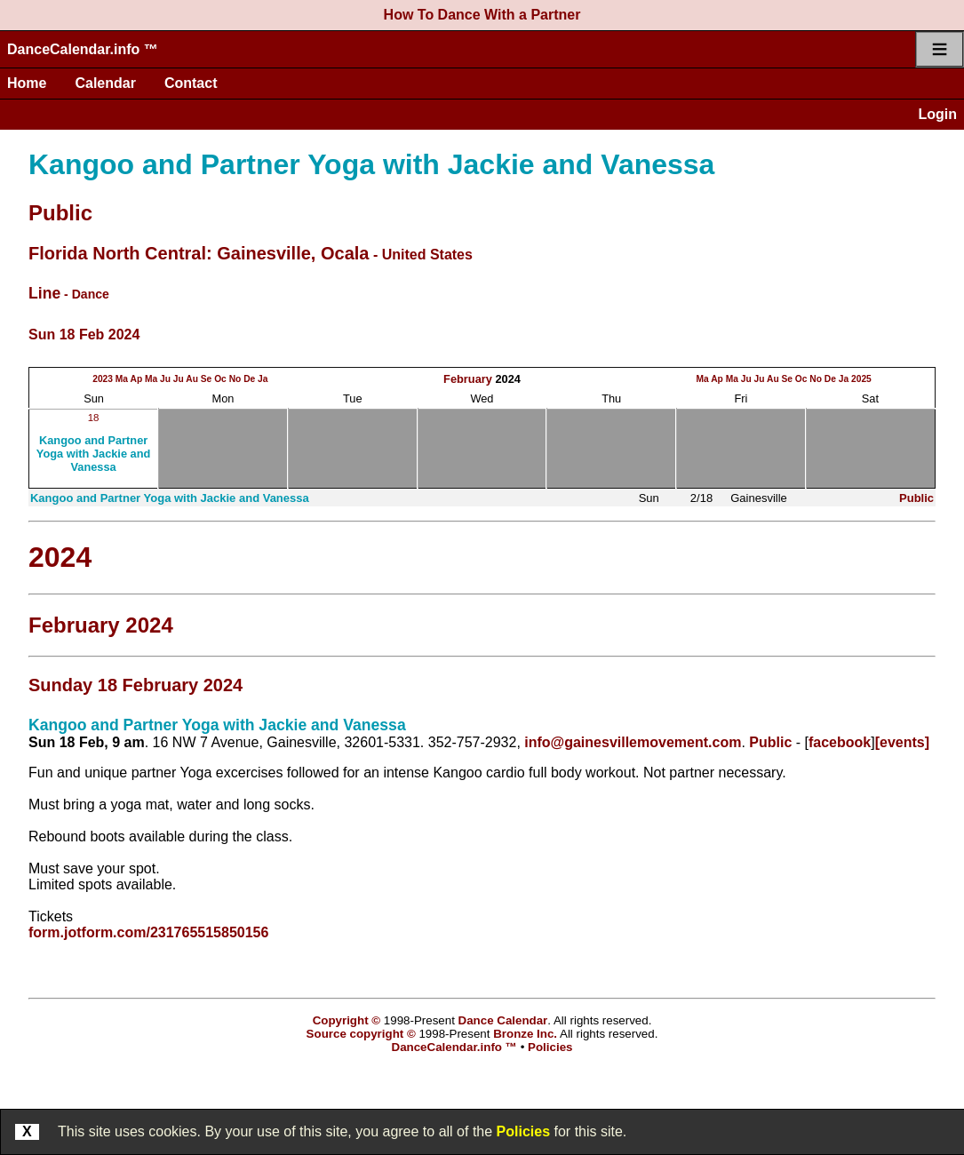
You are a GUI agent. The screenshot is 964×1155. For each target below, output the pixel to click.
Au (192, 379)
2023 (102, 379)
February (467, 379)
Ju (165, 379)
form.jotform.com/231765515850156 (148, 932)
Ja (262, 379)
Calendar (105, 83)
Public (60, 213)
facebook (840, 742)
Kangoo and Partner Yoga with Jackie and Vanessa (371, 164)
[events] (902, 742)
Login (937, 114)
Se (206, 379)
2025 (861, 379)
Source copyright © (361, 1033)
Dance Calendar (503, 1020)
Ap (137, 379)
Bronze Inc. (525, 1033)
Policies (523, 1131)
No (235, 379)
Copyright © (346, 1020)
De (249, 379)
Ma (122, 379)
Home (26, 83)
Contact (191, 83)
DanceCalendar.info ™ (82, 49)
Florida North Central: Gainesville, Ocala (198, 253)
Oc (220, 379)
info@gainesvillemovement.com (632, 742)
